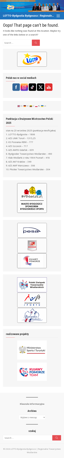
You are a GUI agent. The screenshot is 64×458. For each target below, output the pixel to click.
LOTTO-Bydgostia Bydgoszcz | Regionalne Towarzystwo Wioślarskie (29, 15)
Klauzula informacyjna (32, 403)
